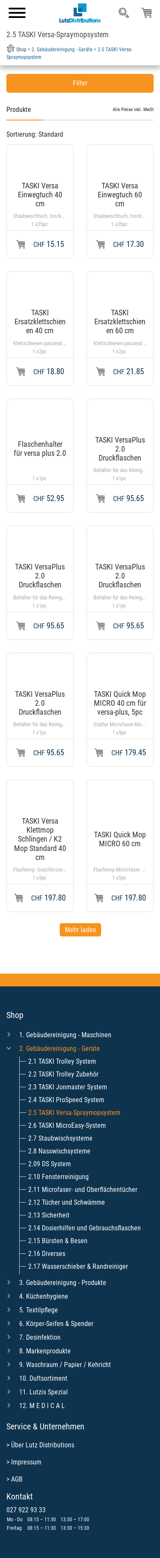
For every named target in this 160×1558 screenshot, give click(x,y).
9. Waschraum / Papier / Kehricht (65, 1365)
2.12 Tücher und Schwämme (66, 1202)
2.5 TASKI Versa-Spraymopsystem (74, 1113)
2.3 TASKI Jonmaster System (67, 1087)
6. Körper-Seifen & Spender (56, 1324)
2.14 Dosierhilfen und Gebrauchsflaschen (84, 1228)
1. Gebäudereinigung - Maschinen (65, 1035)
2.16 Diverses (46, 1254)
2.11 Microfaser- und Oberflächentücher (82, 1189)
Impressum (26, 1462)
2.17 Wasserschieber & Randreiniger (78, 1266)
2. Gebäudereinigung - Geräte (59, 1049)
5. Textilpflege (38, 1310)
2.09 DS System (49, 1164)
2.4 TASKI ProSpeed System (66, 1100)
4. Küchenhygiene (43, 1296)
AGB (17, 1479)
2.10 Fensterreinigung (58, 1177)
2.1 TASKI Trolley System (62, 1061)
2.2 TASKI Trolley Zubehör (63, 1074)
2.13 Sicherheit (49, 1215)
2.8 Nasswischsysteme (59, 1151)
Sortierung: (34, 134)
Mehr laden (80, 930)
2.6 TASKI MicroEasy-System (67, 1125)
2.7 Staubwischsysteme (60, 1138)
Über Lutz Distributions (42, 1445)
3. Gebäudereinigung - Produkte (62, 1283)
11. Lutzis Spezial (43, 1392)
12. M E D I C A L (42, 1406)
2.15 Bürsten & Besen (57, 1241)
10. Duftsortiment (43, 1378)
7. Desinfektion (40, 1337)
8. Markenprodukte (45, 1351)
